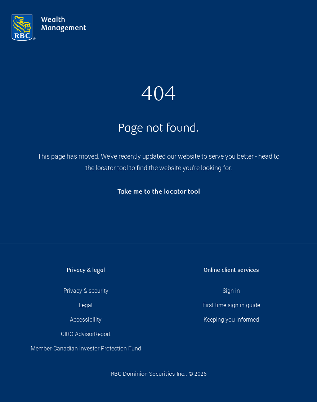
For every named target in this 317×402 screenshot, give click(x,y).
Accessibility (86, 319)
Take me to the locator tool (158, 192)
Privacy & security (85, 290)
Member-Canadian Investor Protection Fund (86, 348)
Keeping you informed (231, 319)
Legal (86, 305)
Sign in (231, 290)
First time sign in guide (231, 305)
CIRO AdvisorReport (86, 334)
